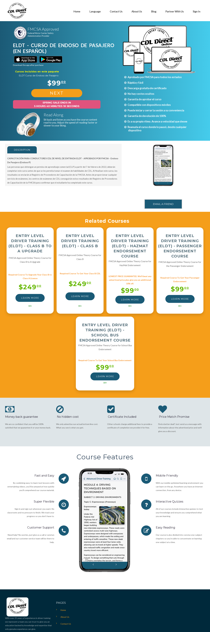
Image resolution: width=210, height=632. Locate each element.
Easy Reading (165, 527)
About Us (65, 617)
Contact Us (66, 624)
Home (63, 610)
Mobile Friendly (167, 475)
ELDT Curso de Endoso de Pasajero (38, 75)
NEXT (57, 93)
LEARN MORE (30, 297)
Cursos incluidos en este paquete (37, 71)
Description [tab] (22, 149)
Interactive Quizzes (169, 501)
